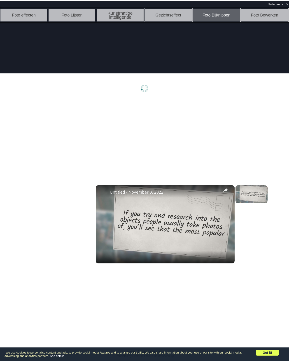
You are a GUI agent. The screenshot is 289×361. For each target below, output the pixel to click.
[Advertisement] (35, 171)
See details (57, 356)
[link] (102, 192)
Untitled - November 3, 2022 (136, 192)
